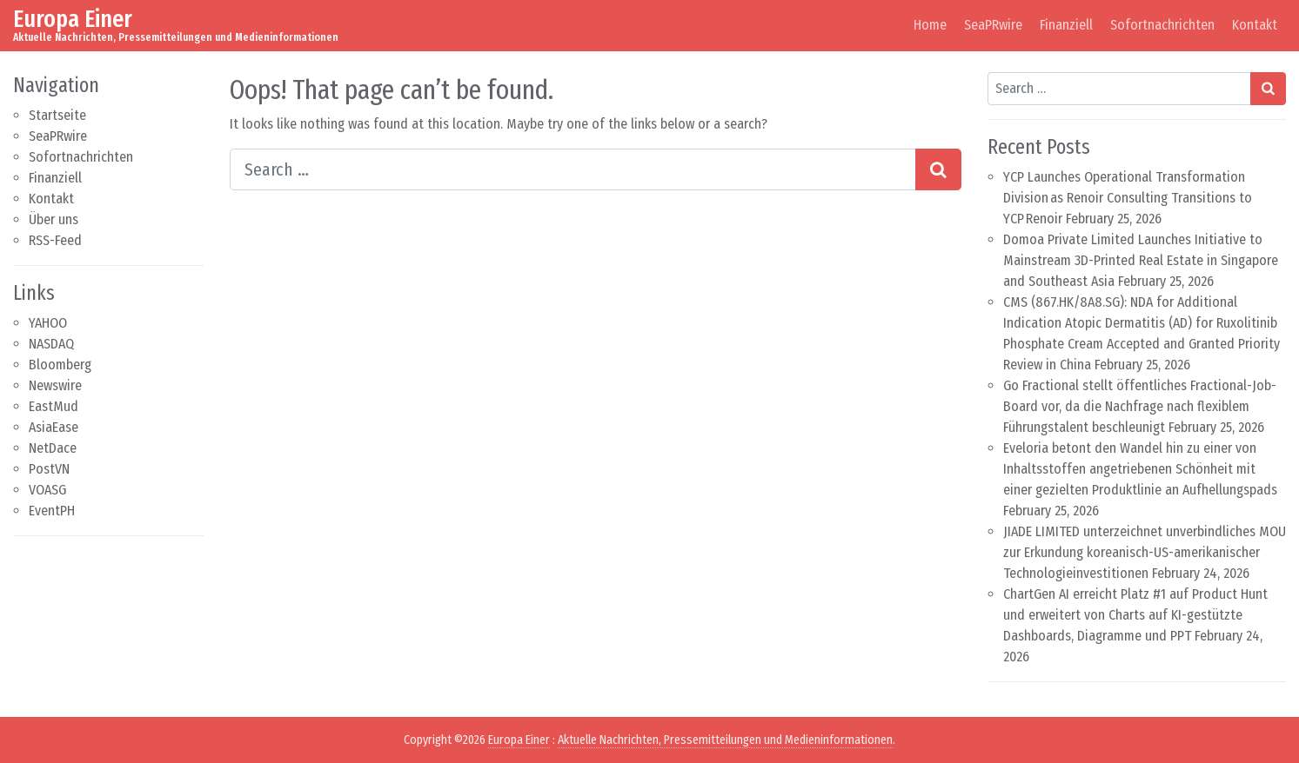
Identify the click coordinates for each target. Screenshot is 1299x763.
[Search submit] (938, 169)
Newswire (55, 385)
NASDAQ (51, 343)
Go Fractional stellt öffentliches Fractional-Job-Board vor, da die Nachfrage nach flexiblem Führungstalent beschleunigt (1139, 406)
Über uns (53, 219)
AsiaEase (53, 427)
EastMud (53, 406)
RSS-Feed (55, 240)
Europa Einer (72, 18)
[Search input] (573, 169)
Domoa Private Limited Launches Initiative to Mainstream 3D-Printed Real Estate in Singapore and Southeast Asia (1140, 260)
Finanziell (1066, 25)
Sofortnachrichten (1162, 25)
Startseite (57, 115)
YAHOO (48, 323)
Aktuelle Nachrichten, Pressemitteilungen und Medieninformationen (725, 740)
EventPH (52, 510)
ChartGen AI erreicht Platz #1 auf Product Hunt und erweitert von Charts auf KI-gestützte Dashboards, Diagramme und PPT (1135, 615)
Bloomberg (60, 364)
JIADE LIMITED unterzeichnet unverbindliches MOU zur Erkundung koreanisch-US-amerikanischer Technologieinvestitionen (1144, 552)
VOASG (47, 489)
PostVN (49, 469)
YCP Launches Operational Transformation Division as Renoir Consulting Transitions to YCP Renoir (1127, 198)
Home (930, 25)
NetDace (53, 448)
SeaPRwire (993, 25)
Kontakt (1254, 25)
